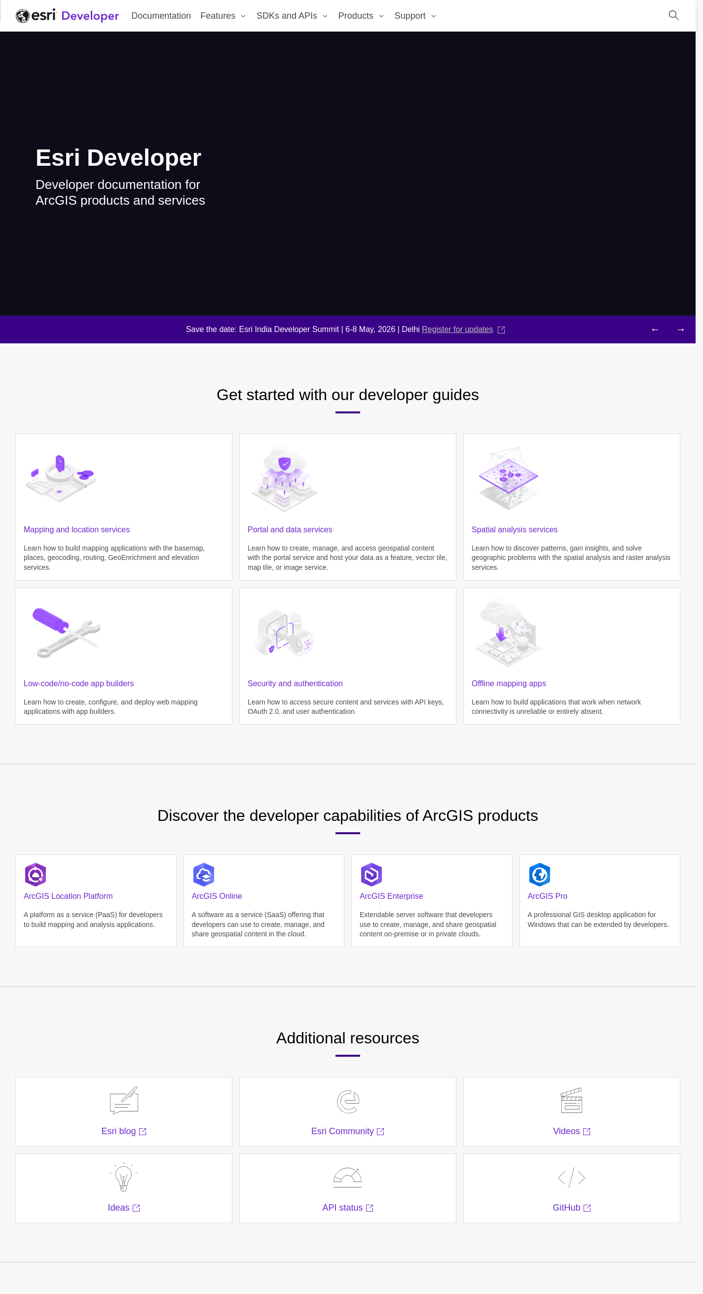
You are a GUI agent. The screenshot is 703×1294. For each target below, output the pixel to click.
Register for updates (463, 329)
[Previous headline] (655, 329)
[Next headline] (681, 329)
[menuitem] (224, 16)
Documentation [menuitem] (161, 16)
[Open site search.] (674, 16)
